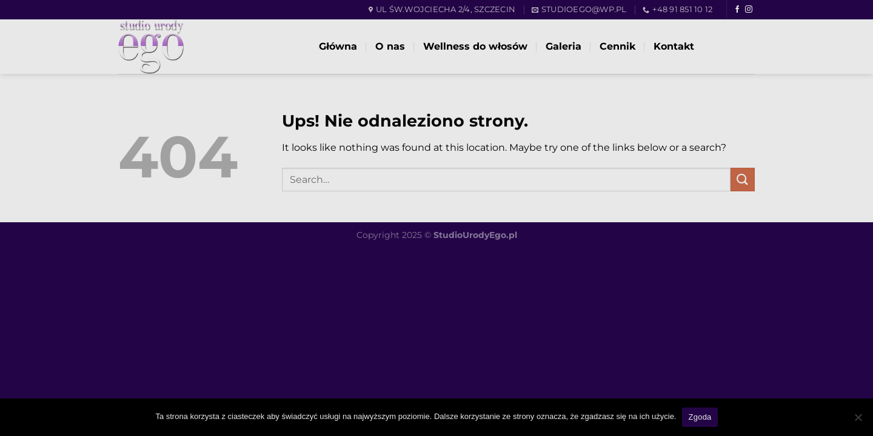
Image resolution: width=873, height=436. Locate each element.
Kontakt (674, 46)
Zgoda (699, 416)
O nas (390, 46)
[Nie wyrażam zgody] (858, 421)
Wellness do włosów (475, 46)
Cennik (617, 46)
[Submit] (743, 179)
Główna (338, 46)
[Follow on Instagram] (748, 9)
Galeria (563, 46)
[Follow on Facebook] (737, 9)
